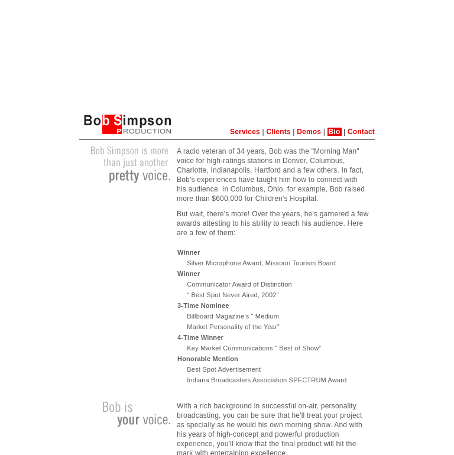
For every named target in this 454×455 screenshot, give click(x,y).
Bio (334, 132)
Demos (309, 132)
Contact (361, 132)
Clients (278, 132)
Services (245, 132)
